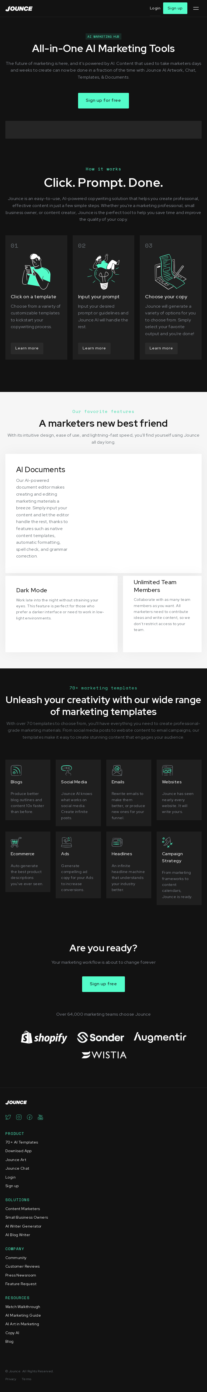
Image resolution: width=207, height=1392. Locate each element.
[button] (196, 8)
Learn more (27, 348)
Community (16, 1257)
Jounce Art (15, 1159)
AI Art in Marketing (22, 1323)
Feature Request (20, 1283)
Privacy (10, 1379)
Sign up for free (103, 100)
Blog (9, 1341)
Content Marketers (22, 1208)
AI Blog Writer (17, 1234)
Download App (18, 1150)
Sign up (175, 8)
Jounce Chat (17, 1168)
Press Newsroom (20, 1275)
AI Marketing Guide (23, 1315)
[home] (19, 8)
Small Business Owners (26, 1217)
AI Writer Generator (23, 1226)
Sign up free (103, 984)
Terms (26, 1379)
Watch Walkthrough (22, 1306)
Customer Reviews (22, 1266)
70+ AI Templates (21, 1142)
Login (155, 8)
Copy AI (12, 1332)
